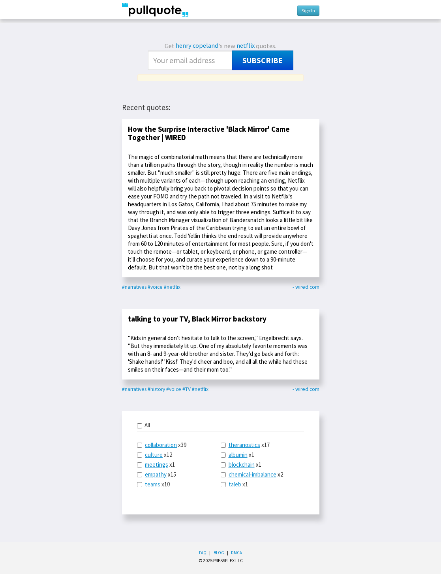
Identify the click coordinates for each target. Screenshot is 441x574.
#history (156, 389)
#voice (155, 287)
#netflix (172, 287)
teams (152, 484)
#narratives (134, 287)
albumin (238, 454)
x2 (252, 474)
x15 (156, 474)
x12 (154, 454)
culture (154, 454)
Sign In (308, 10)
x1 (156, 464)
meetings (156, 464)
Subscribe (262, 60)
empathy (156, 474)
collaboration (161, 445)
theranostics (244, 445)
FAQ (202, 552)
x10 (153, 484)
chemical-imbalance (252, 474)
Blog (219, 552)
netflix (245, 45)
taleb (235, 484)
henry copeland (197, 45)
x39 (161, 445)
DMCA (236, 552)
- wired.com (306, 287)
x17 (245, 445)
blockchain (242, 464)
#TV (186, 389)
